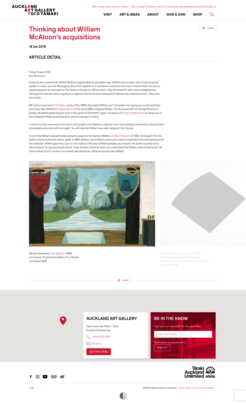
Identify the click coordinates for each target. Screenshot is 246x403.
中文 (31, 388)
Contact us (210, 6)
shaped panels (66, 109)
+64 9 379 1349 (98, 337)
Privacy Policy (185, 388)
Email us (94, 343)
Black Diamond (185, 253)
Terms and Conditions (204, 388)
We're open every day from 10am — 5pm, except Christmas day (126, 6)
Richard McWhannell (132, 113)
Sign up (162, 348)
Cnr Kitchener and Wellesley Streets (182, 6)
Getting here (99, 352)
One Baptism (58, 253)
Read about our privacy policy (170, 342)
